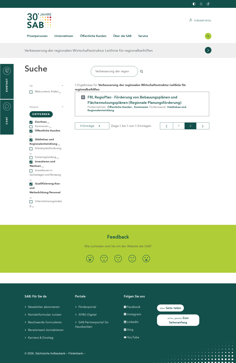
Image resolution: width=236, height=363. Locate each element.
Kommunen (141, 92)
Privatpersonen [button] (37, 36)
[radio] (89, 243)
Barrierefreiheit (85, 358)
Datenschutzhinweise (146, 358)
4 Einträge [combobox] (93, 111)
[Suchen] (114, 56)
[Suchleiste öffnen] (208, 36)
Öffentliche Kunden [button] (93, 36)
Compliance (174, 358)
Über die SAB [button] (122, 36)
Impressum (62, 358)
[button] (46, 70)
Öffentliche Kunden (119, 92)
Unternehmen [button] (63, 36)
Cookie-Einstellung (113, 358)
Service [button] (143, 36)
